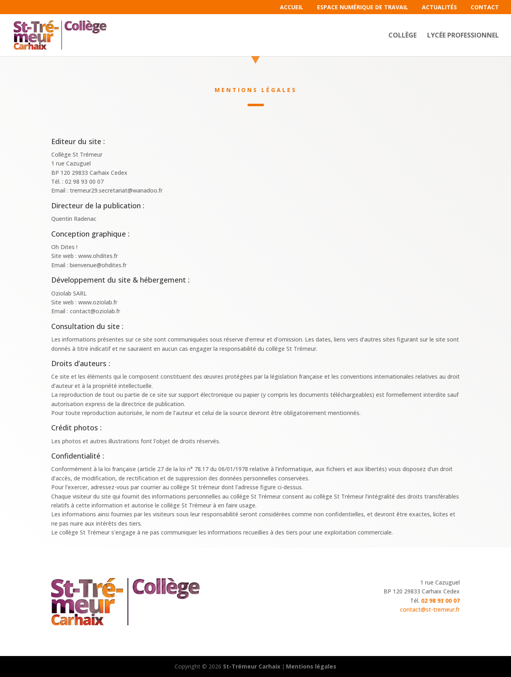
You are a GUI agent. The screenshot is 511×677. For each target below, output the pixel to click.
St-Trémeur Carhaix (251, 666)
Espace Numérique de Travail (362, 7)
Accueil (291, 7)
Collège (402, 36)
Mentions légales (311, 666)
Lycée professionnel (463, 36)
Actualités (439, 7)
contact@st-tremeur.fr (430, 609)
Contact (485, 7)
